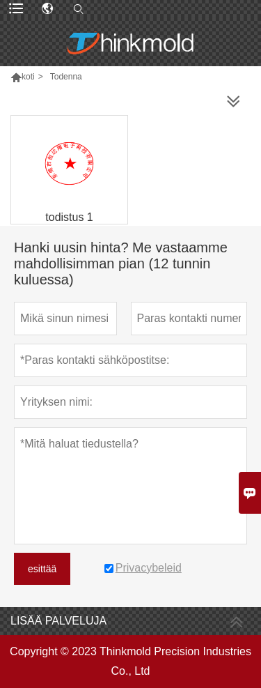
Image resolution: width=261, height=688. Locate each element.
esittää (42, 568)
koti (28, 77)
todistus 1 (69, 217)
